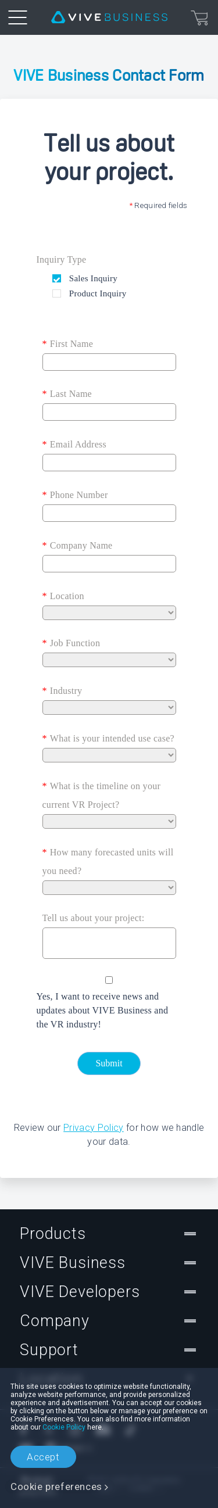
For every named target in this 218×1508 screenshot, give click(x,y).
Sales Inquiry (92, 278)
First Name (68, 344)
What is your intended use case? (108, 738)
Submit (108, 1063)
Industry (62, 691)
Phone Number (75, 495)
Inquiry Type (62, 259)
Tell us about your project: (93, 918)
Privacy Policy (93, 1127)
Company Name (77, 545)
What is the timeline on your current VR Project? (101, 793)
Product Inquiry (97, 293)
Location (63, 596)
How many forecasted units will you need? (108, 859)
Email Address (74, 444)
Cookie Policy (63, 1427)
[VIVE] (109, 17)
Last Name (67, 394)
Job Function (71, 643)
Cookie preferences (56, 1486)
